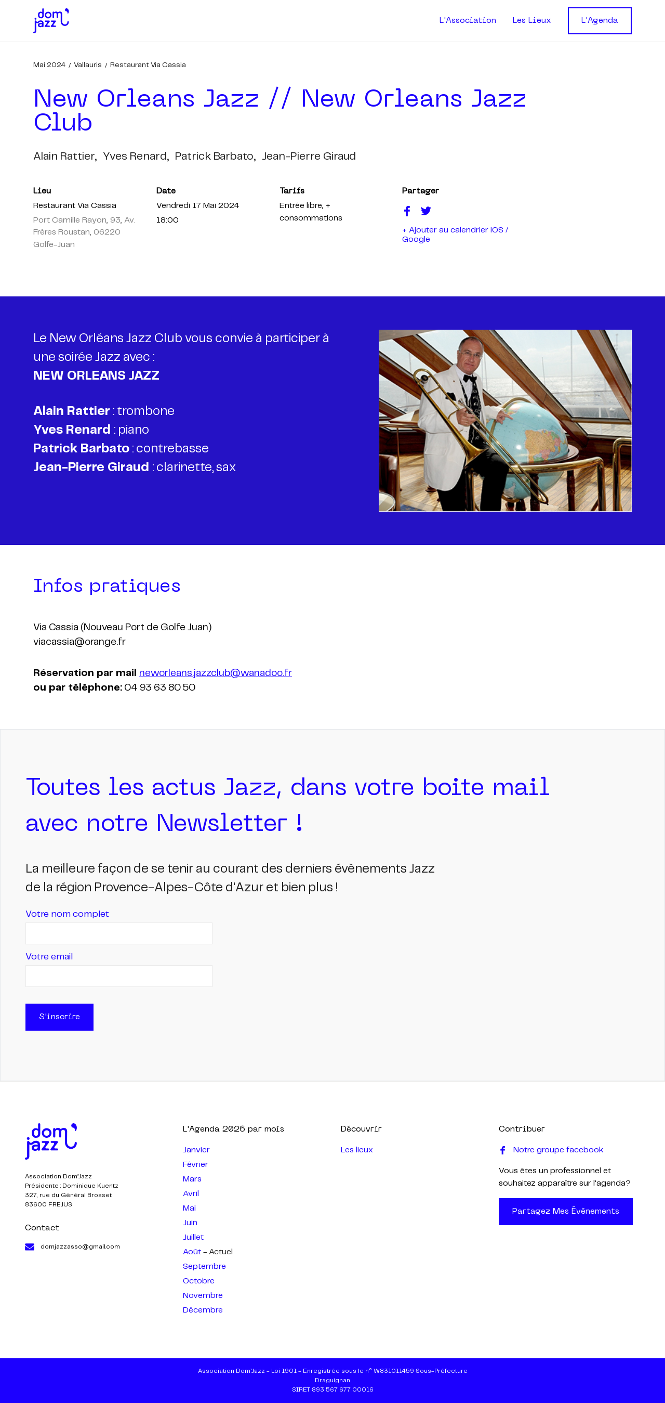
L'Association (468, 21)
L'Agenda (599, 21)
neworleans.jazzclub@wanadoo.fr (215, 673)
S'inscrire (59, 1017)
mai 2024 (49, 65)
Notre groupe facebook (551, 1150)
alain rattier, (65, 156)
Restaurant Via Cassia (148, 65)
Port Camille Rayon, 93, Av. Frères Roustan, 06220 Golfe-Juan (84, 232)
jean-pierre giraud (309, 156)
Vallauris (88, 65)
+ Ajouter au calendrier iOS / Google (455, 234)
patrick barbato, (215, 156)
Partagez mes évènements (565, 1211)
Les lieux (357, 1150)
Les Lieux (532, 21)
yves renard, (136, 156)
